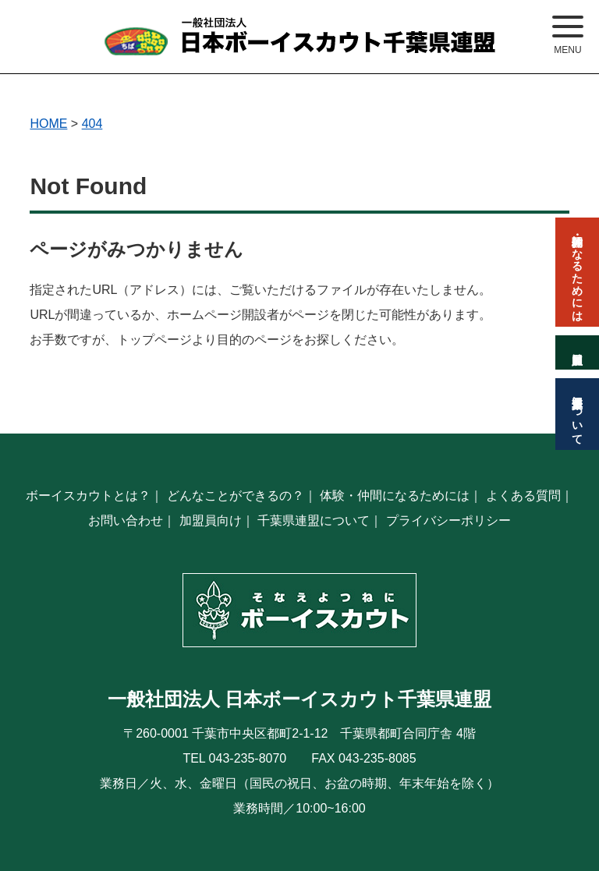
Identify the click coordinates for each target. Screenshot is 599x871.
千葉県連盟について (313, 520)
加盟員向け (210, 520)
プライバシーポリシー (448, 520)
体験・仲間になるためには (395, 495)
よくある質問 (523, 495)
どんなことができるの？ (235, 495)
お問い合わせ (125, 520)
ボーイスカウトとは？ (88, 495)
